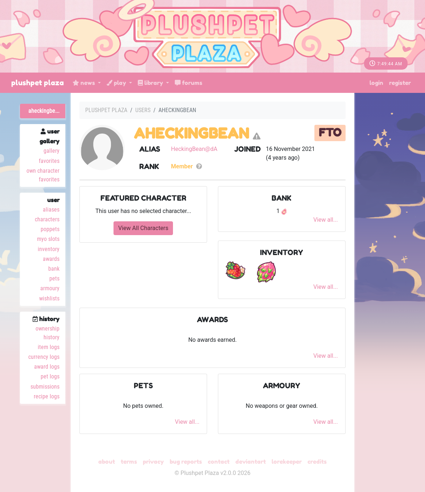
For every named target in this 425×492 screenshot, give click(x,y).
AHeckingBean (191, 133)
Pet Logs (50, 376)
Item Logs (48, 347)
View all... (325, 219)
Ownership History (47, 333)
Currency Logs (43, 356)
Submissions (44, 386)
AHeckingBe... (43, 110)
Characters (47, 219)
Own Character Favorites (42, 175)
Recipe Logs (46, 396)
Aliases (51, 209)
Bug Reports (186, 461)
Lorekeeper (287, 461)
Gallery (51, 150)
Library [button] (151, 82)
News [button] (84, 82)
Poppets (50, 229)
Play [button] (117, 82)
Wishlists (49, 298)
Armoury (49, 288)
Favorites (49, 160)
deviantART (250, 461)
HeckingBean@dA (194, 148)
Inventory (48, 249)
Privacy (153, 461)
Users (142, 110)
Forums (188, 82)
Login (376, 82)
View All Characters (143, 228)
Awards (51, 258)
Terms (129, 461)
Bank (53, 268)
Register (400, 82)
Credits (317, 461)
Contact (219, 461)
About (106, 461)
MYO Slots (48, 238)
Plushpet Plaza (37, 82)
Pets (54, 278)
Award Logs (46, 366)
